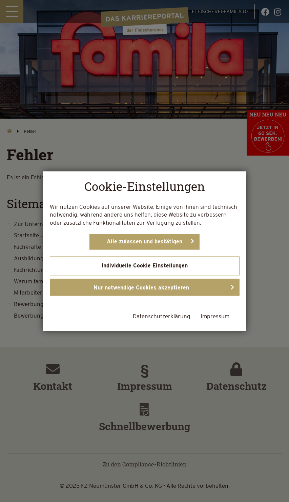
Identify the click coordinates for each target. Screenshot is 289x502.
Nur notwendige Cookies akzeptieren (141, 287)
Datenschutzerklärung (161, 316)
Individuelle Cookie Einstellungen (145, 265)
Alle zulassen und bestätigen (144, 241)
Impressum (215, 316)
